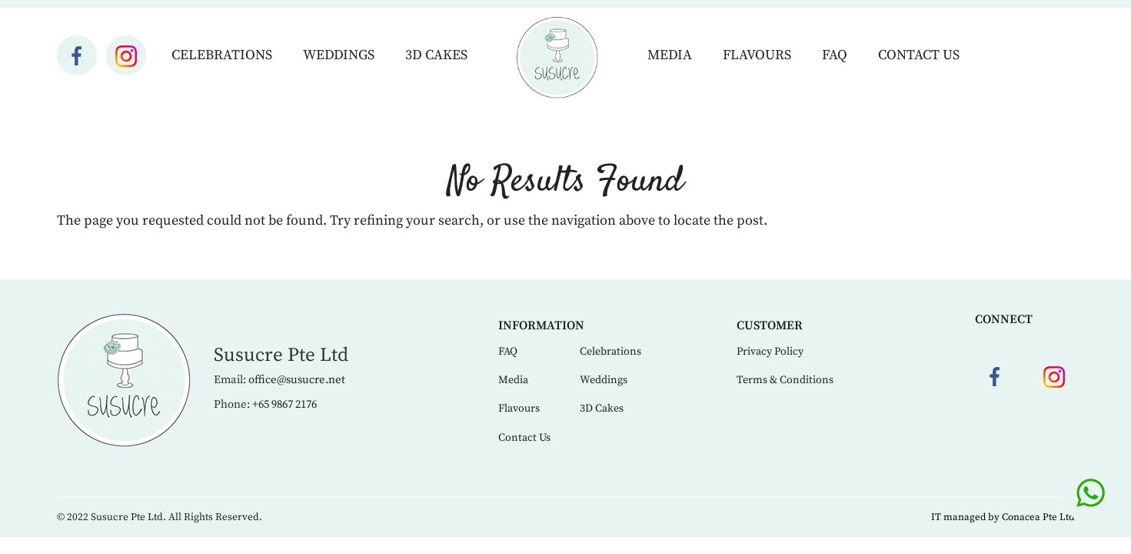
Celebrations (221, 55)
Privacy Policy (770, 352)
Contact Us (919, 55)
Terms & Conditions (785, 380)
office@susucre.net (296, 379)
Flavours (757, 55)
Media (669, 55)
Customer (770, 325)
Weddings (338, 55)
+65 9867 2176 (284, 404)
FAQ (834, 55)
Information (541, 325)
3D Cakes (436, 55)
